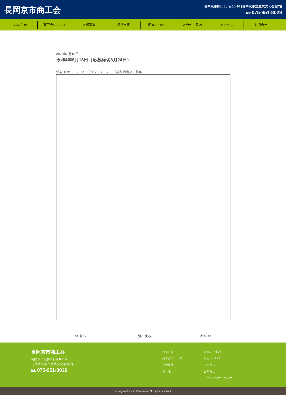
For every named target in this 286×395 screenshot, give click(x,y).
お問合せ (260, 24)
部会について (158, 24)
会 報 (166, 371)
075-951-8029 (52, 370)
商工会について (54, 24)
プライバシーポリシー (218, 377)
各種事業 (89, 24)
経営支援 (123, 24)
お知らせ (20, 24)
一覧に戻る (143, 336)
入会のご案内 (192, 24)
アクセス (226, 24)
